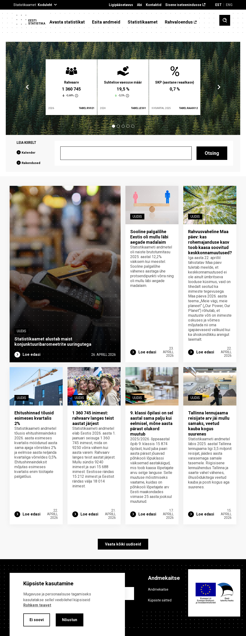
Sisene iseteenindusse (183, 5)
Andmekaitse (158, 589)
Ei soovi (37, 620)
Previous (27, 87)
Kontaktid (153, 5)
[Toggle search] (225, 20)
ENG (229, 5)
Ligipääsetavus (121, 5)
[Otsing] (126, 153)
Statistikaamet (143, 22)
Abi (139, 5)
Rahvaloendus (179, 22)
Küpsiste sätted (160, 600)
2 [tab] (118, 126)
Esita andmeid (106, 22)
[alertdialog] (67, 604)
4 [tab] (127, 126)
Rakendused (31, 163)
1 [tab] (113, 126)
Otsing (212, 153)
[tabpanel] (71, 87)
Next (218, 87)
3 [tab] (123, 126)
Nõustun (69, 620)
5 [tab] (132, 126)
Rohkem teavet (37, 605)
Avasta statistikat (67, 22)
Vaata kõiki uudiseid (123, 544)
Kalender (29, 152)
